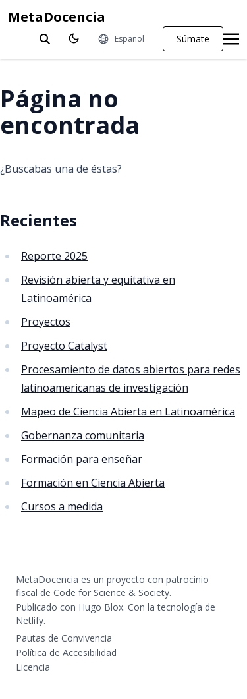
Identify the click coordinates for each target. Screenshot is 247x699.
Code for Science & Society (111, 592)
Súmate (193, 38)
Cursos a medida (62, 506)
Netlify (29, 620)
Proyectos (45, 322)
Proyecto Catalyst (64, 345)
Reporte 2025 (54, 256)
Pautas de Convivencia (64, 638)
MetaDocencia (56, 17)
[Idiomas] (121, 39)
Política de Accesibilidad (66, 652)
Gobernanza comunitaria (82, 435)
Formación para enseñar (81, 459)
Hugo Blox (100, 607)
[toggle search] (45, 39)
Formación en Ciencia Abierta (93, 482)
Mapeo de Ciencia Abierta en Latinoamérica (128, 411)
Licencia (33, 667)
